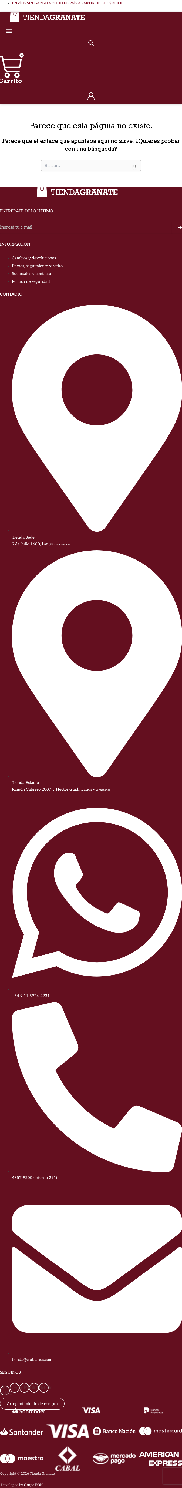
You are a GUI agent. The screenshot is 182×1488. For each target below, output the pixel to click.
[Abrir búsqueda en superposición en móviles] (91, 43)
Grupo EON (33, 1485)
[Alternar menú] (9, 30)
